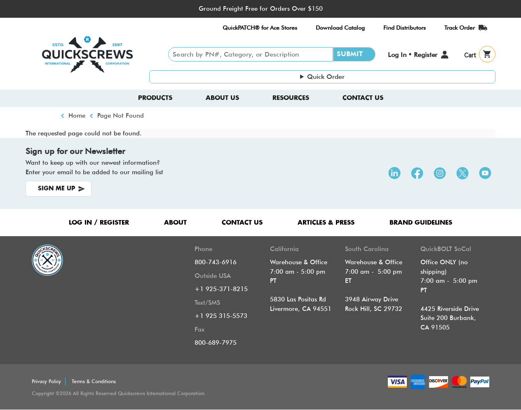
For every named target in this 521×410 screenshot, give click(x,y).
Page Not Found (120, 115)
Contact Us (363, 98)
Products (155, 98)
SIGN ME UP (56, 189)
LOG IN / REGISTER (99, 223)
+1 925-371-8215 (221, 289)
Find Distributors (404, 27)
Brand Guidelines (421, 223)
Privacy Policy (46, 381)
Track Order (459, 27)
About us (222, 98)
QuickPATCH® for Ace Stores (260, 27)
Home (76, 115)
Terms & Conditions (94, 381)
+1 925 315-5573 (221, 316)
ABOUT (175, 223)
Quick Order (326, 77)
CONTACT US (242, 223)
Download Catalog (340, 27)
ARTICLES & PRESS (326, 223)
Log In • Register (412, 55)
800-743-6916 (216, 262)
